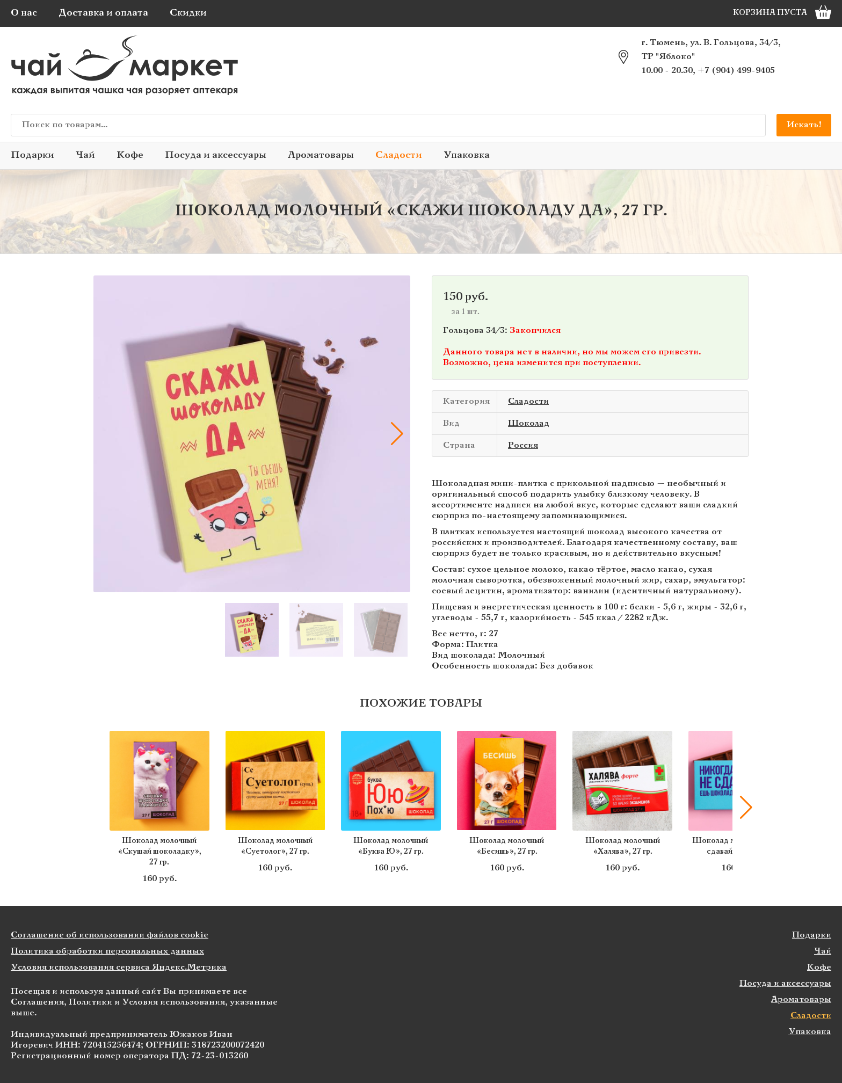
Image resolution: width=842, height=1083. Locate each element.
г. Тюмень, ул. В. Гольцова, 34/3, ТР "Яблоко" (711, 50)
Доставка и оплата (103, 13)
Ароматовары (321, 155)
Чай (85, 155)
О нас (24, 13)
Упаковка (467, 155)
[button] (396, 433)
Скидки (188, 13)
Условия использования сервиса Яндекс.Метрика (119, 967)
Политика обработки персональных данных (107, 951)
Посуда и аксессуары (215, 155)
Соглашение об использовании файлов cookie (109, 935)
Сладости (398, 155)
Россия (523, 445)
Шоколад (528, 423)
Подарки (32, 155)
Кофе (130, 155)
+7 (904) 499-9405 (736, 71)
